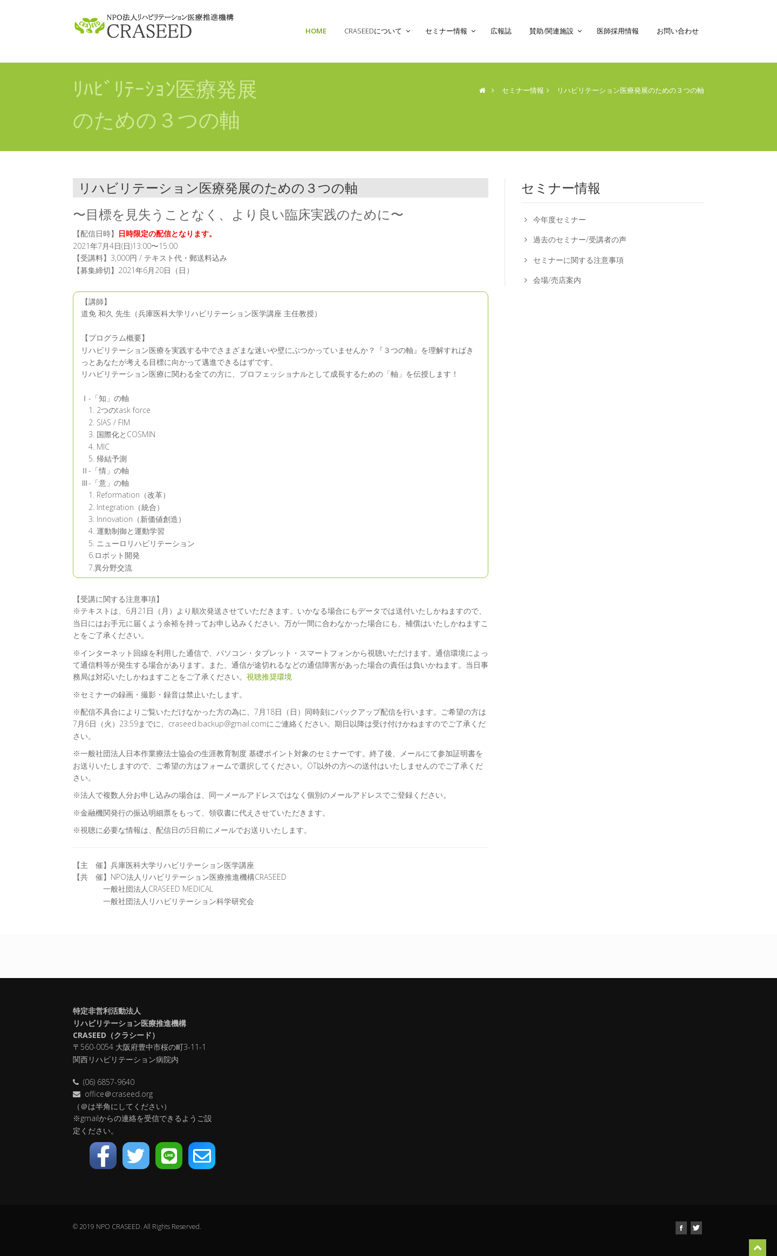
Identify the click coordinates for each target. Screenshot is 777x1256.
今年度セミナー (559, 219)
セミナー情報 (451, 31)
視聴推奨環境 (269, 676)
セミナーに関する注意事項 (578, 260)
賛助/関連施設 (556, 31)
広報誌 (504, 31)
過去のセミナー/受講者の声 (579, 239)
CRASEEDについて (378, 31)
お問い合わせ (678, 31)
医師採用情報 (621, 31)
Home (319, 31)
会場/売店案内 (557, 280)
